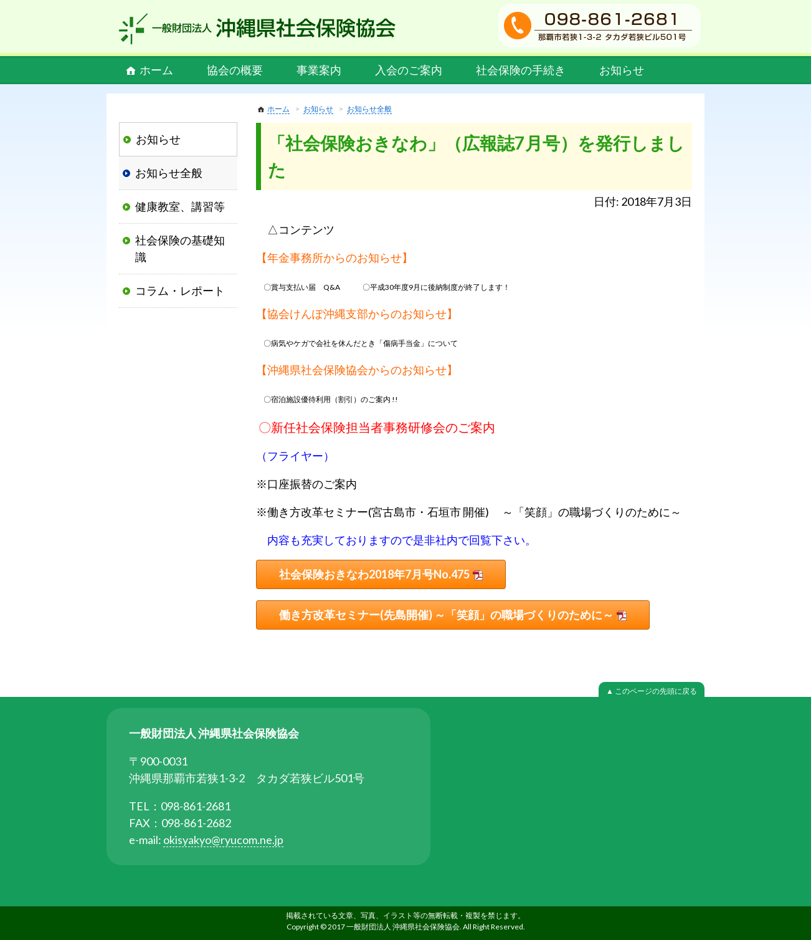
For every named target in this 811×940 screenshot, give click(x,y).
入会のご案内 (408, 70)
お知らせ (621, 70)
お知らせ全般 (369, 108)
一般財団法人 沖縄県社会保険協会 (257, 28)
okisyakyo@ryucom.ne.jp (223, 839)
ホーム (156, 70)
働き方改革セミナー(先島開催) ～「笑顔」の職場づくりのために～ (446, 614)
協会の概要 (235, 70)
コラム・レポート (180, 290)
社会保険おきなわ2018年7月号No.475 (374, 574)
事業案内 (318, 70)
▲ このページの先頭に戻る (651, 691)
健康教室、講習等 (180, 206)
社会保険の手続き (521, 70)
